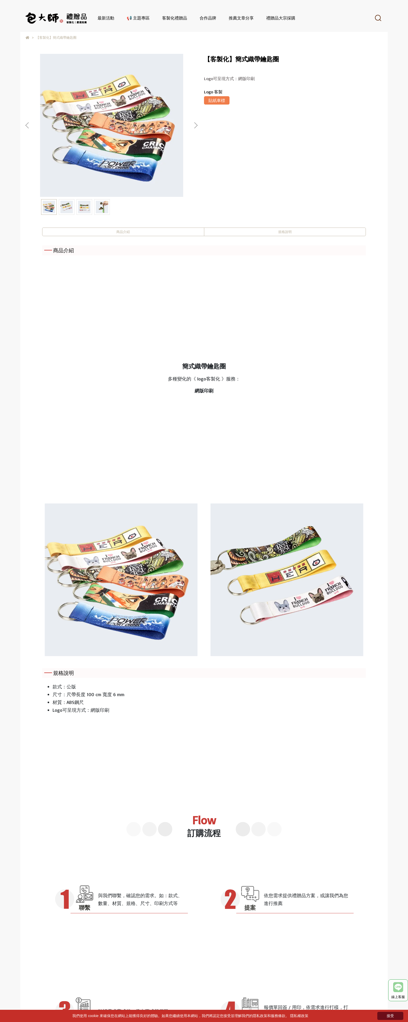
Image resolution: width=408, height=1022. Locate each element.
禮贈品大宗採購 (280, 18)
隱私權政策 (299, 1016)
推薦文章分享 (241, 18)
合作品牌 (208, 18)
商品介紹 (123, 233)
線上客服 (398, 990)
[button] (196, 125)
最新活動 (106, 18)
